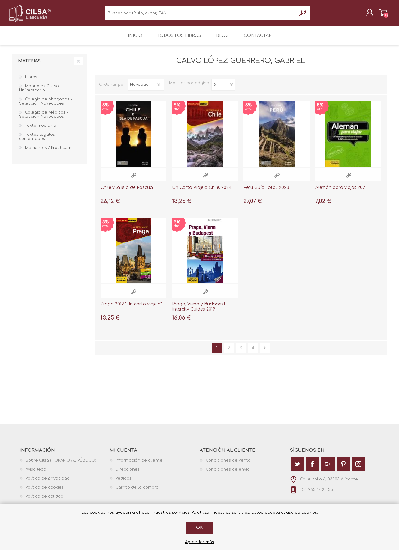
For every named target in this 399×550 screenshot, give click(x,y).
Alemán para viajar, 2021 (341, 191)
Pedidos (123, 482)
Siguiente (265, 352)
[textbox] (200, 15)
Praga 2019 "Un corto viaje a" (131, 308)
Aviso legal (36, 473)
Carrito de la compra (380, 14)
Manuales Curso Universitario (39, 92)
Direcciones (128, 473)
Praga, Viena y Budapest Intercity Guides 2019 (198, 311)
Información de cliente (139, 464)
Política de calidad (44, 500)
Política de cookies (45, 491)
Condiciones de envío (228, 473)
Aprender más (199, 542)
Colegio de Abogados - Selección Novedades (45, 105)
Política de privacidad (48, 482)
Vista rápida (133, 179)
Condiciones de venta (228, 464)
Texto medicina (40, 130)
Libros (31, 81)
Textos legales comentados (37, 141)
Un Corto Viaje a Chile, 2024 (201, 191)
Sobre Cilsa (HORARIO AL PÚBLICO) (61, 464)
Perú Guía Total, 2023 (266, 191)
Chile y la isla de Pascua (127, 191)
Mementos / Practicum (48, 152)
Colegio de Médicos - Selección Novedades (43, 118)
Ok (199, 527)
